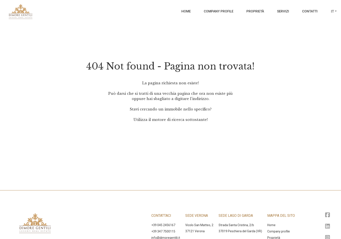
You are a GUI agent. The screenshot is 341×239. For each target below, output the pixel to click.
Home (186, 11)
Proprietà (255, 11)
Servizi (283, 11)
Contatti (310, 11)
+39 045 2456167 (163, 225)
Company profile (218, 11)
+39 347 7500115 (163, 231)
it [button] (332, 11)
